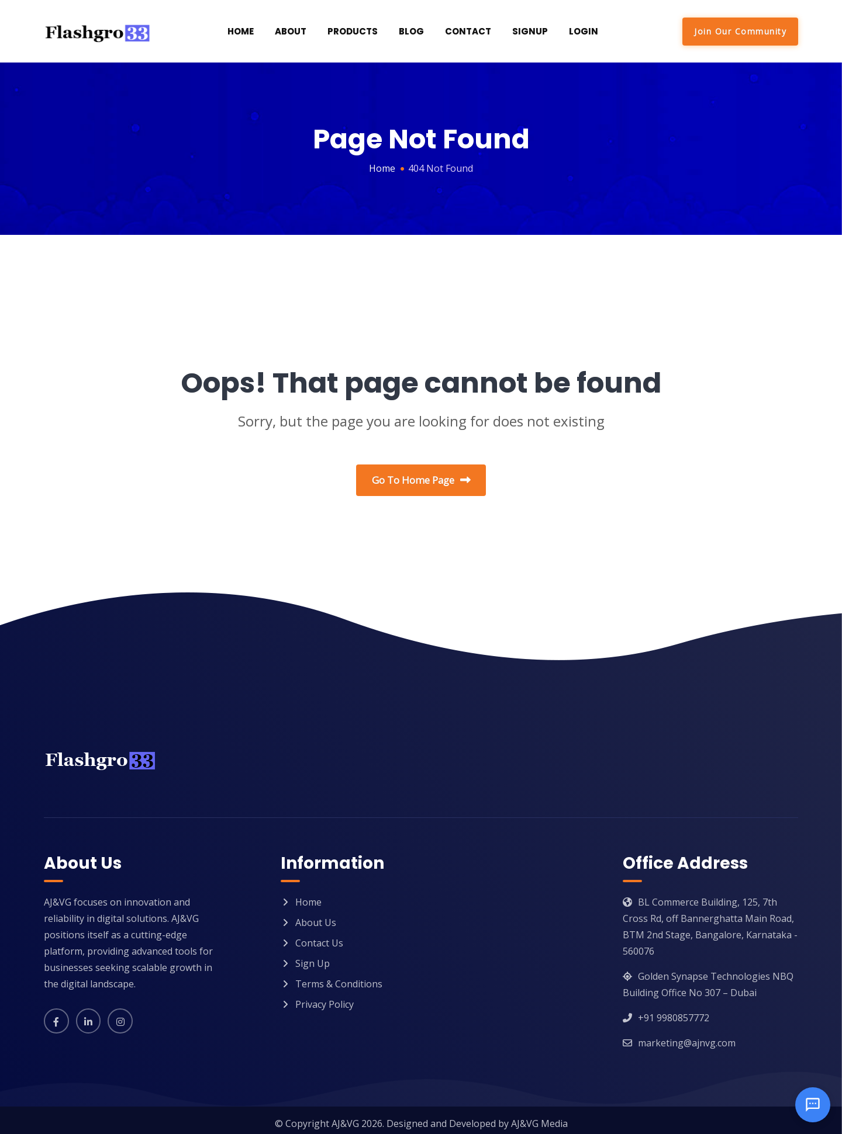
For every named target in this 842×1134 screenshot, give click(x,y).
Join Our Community (740, 31)
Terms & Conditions (338, 977)
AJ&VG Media (539, 1117)
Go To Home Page (421, 481)
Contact (468, 31)
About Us (315, 916)
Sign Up (312, 957)
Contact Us (319, 936)
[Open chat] (812, 1104)
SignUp (530, 31)
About (290, 31)
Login (583, 31)
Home (240, 31)
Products (352, 31)
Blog (411, 31)
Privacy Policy (324, 997)
